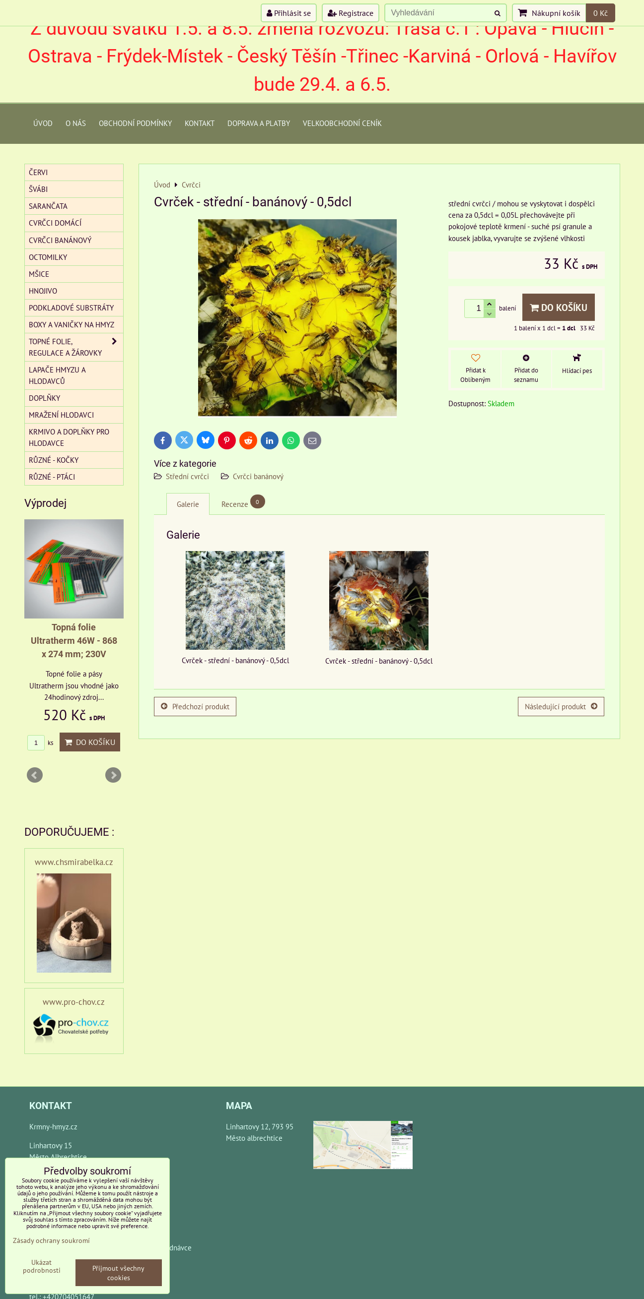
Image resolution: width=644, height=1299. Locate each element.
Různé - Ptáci (52, 477)
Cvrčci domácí (55, 223)
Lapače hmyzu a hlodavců (57, 375)
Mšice (39, 274)
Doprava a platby (258, 123)
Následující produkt (561, 706)
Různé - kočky (53, 460)
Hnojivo (43, 291)
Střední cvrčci (187, 476)
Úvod (43, 123)
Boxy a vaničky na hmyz (71, 324)
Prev (35, 775)
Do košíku (558, 307)
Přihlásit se (289, 13)
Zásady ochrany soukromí (51, 1240)
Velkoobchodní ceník (342, 123)
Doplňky (44, 398)
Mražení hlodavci (61, 415)
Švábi (38, 189)
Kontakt (200, 123)
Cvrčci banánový (258, 476)
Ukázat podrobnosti (42, 1266)
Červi (38, 172)
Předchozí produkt (195, 706)
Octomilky (48, 257)
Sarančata (48, 206)
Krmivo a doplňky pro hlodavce (69, 437)
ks (40, 743)
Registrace (350, 13)
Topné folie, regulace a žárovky (76, 347)
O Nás (76, 123)
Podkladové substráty (71, 307)
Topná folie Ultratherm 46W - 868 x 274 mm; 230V (74, 640)
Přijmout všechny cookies (118, 1272)
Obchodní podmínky (135, 123)
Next (113, 775)
